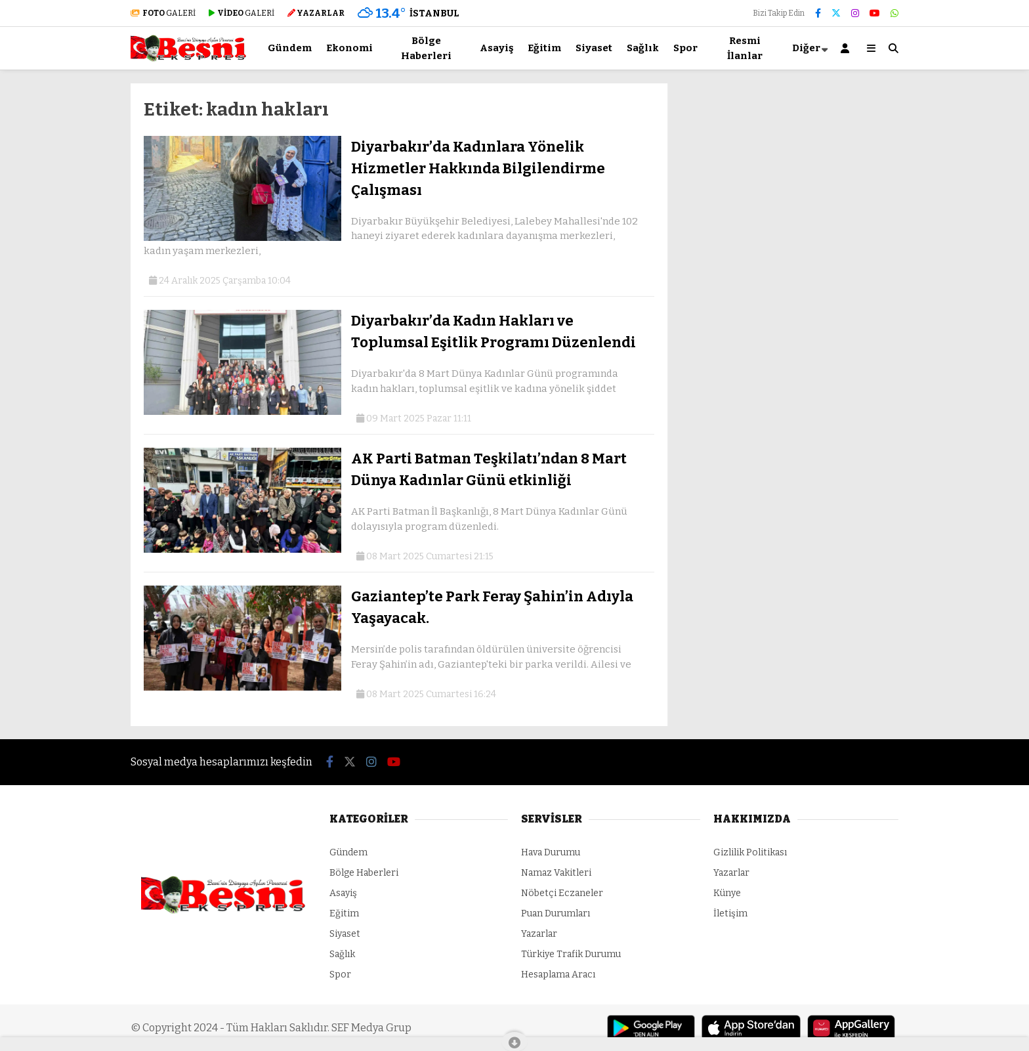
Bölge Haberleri (426, 48)
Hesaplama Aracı (558, 974)
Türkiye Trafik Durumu (571, 954)
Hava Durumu (550, 852)
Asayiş (496, 48)
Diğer (806, 48)
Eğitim (544, 48)
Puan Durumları (555, 913)
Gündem (290, 48)
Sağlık (643, 48)
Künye (727, 893)
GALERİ (163, 13)
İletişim (730, 913)
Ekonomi (349, 48)
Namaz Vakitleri (556, 872)
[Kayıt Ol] (847, 48)
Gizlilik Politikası (750, 852)
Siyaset (594, 48)
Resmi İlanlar (745, 48)
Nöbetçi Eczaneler (562, 893)
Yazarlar (539, 933)
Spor (685, 48)
